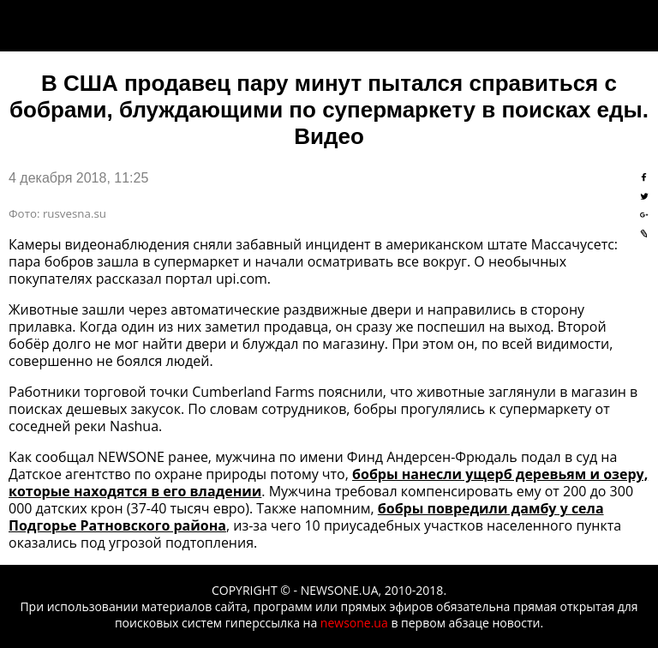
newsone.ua (354, 623)
